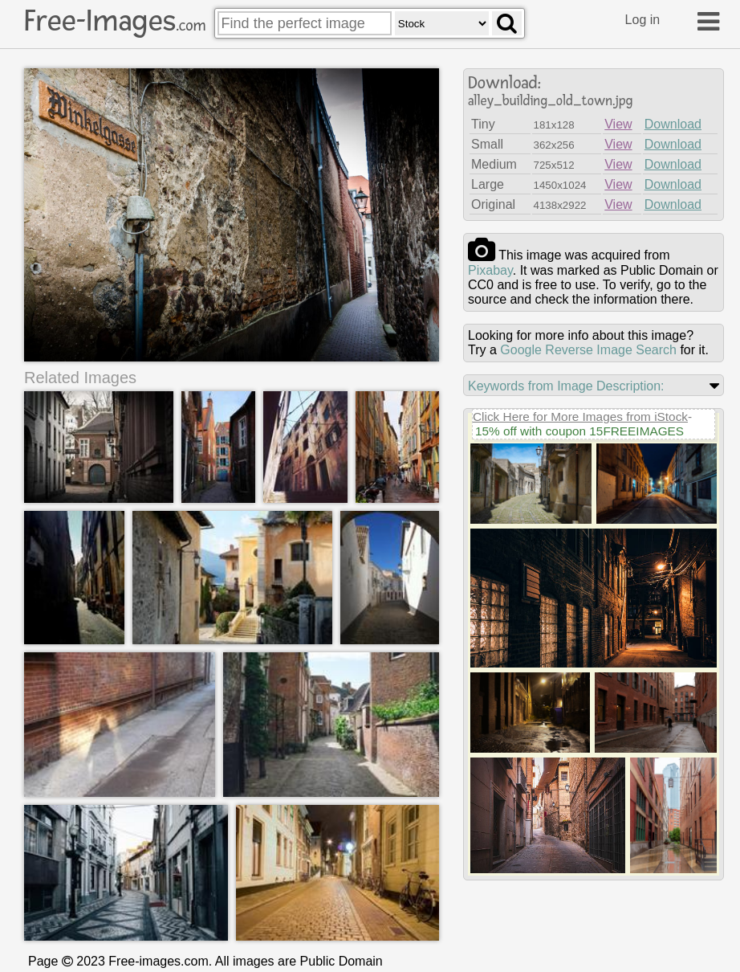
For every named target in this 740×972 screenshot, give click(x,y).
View (618, 124)
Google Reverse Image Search (588, 350)
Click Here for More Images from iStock (580, 416)
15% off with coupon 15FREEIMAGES (579, 431)
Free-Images (114, 20)
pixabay (490, 270)
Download (672, 124)
